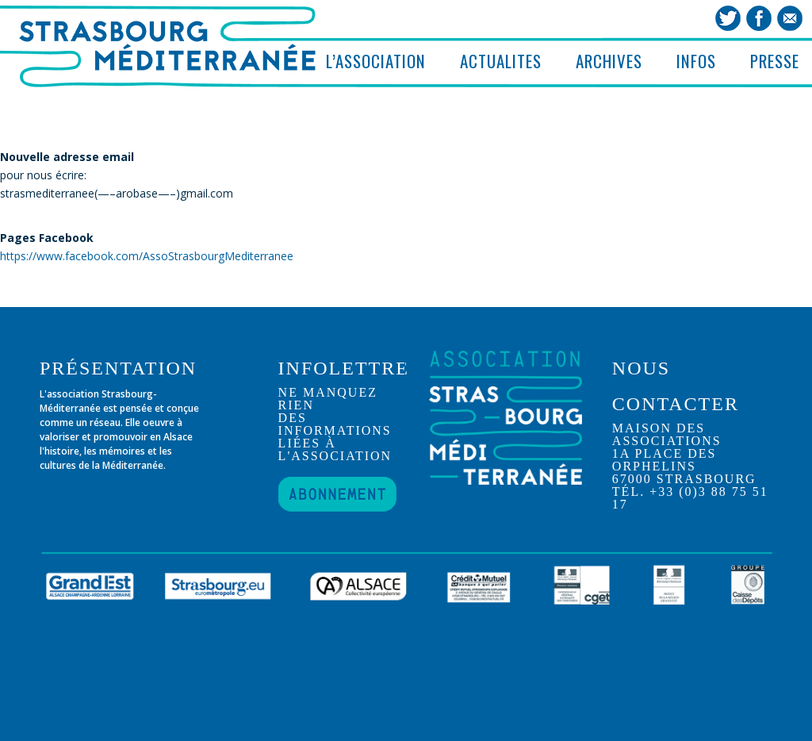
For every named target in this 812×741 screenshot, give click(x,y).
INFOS (696, 60)
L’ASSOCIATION (376, 60)
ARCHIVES (609, 60)
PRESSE (774, 60)
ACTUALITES (501, 60)
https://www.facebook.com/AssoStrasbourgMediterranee (146, 255)
